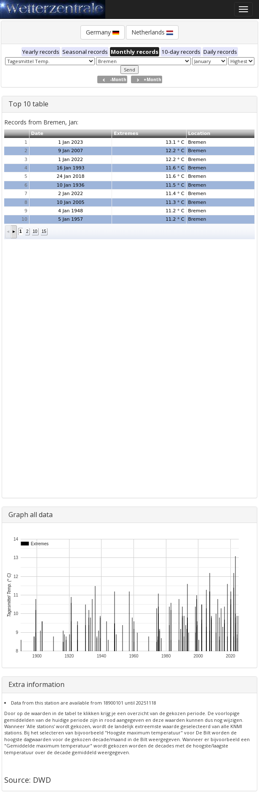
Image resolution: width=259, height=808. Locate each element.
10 (35, 231)
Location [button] (199, 133)
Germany (102, 32)
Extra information (36, 684)
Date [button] (37, 133)
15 (44, 231)
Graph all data (30, 514)
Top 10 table (28, 103)
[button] (8, 231)
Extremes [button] (126, 133)
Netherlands (152, 32)
